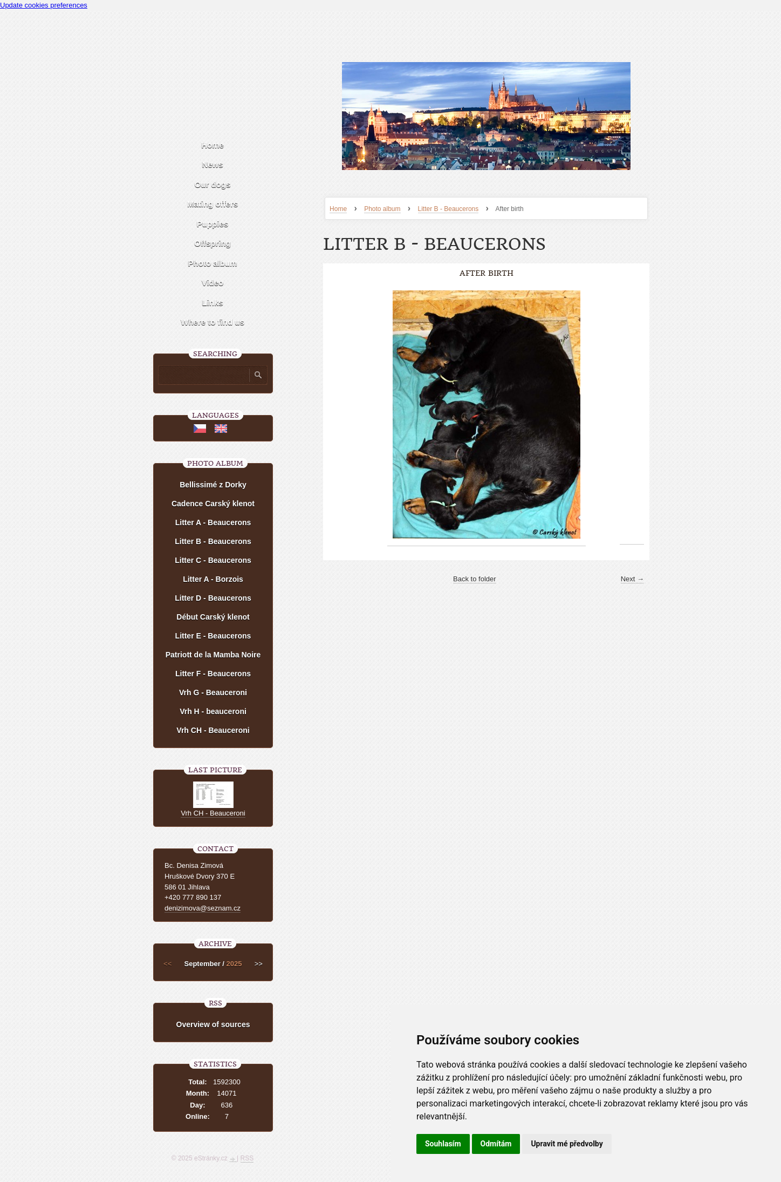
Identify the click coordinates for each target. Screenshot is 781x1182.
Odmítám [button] (496, 1143)
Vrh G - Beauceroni (213, 692)
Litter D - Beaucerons (213, 598)
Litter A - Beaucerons (213, 522)
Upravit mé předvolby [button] (566, 1143)
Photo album (382, 209)
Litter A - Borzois (213, 579)
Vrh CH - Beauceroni (212, 730)
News (212, 164)
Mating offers (212, 203)
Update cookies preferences (43, 5)
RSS (247, 1158)
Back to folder (474, 579)
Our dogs (213, 184)
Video (213, 282)
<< (167, 964)
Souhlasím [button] (443, 1143)
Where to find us (212, 322)
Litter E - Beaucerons (213, 635)
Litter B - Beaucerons (448, 209)
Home (338, 209)
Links (212, 302)
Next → (632, 579)
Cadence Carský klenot (213, 503)
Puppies (212, 223)
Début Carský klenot (212, 617)
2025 (234, 964)
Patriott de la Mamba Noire (213, 654)
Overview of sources (213, 1024)
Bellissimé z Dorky (213, 484)
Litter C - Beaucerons (213, 560)
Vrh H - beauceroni (213, 711)
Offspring (212, 243)
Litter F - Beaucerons (213, 673)
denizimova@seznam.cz (203, 908)
